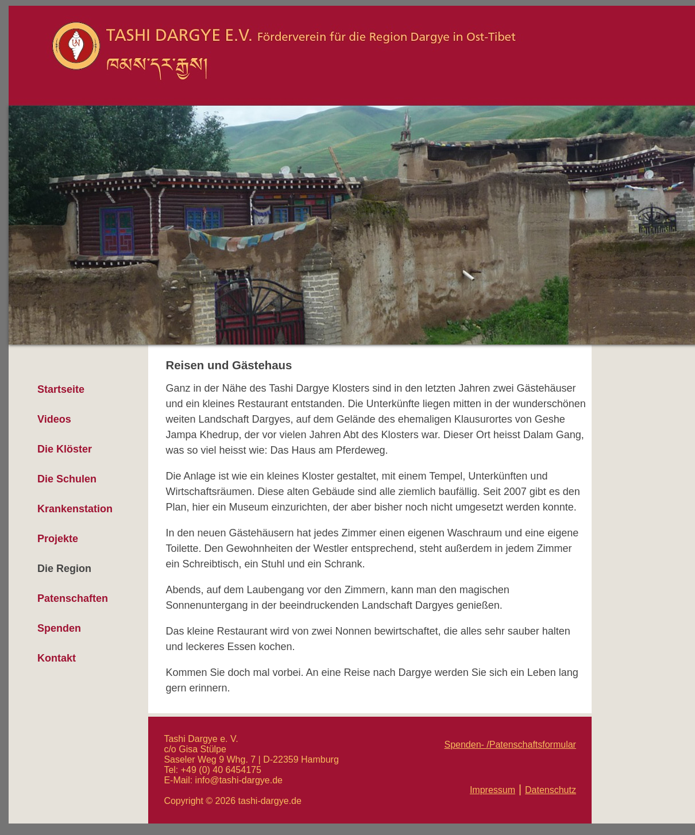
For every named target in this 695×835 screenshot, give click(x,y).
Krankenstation (75, 509)
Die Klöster (64, 449)
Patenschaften (72, 598)
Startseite (60, 389)
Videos (54, 419)
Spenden (59, 628)
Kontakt (56, 658)
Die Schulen (66, 479)
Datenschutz (550, 790)
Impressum (492, 790)
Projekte (57, 538)
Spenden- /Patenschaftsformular (510, 744)
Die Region (64, 568)
